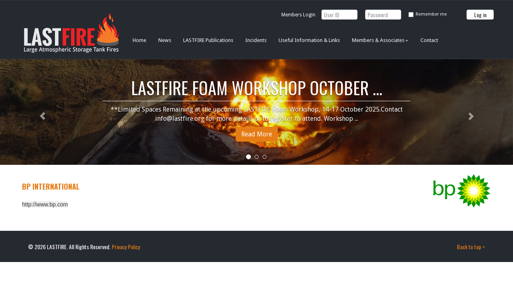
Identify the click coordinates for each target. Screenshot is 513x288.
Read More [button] (256, 134)
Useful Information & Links (309, 40)
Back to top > (471, 246)
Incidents (256, 40)
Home (139, 40)
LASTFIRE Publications (208, 40)
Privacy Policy (126, 246)
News (164, 40)
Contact (429, 40)
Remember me (431, 14)
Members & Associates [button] (380, 40)
